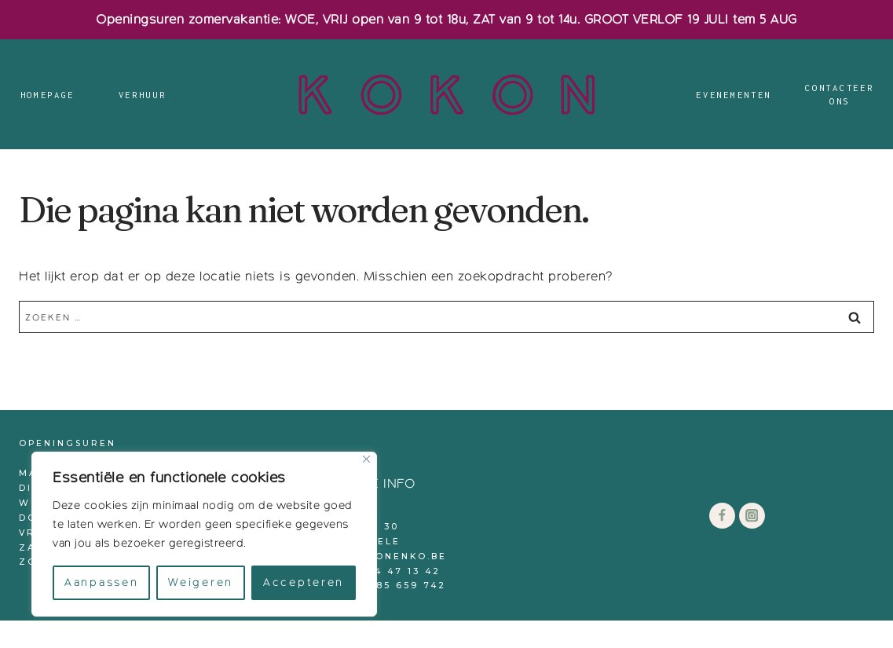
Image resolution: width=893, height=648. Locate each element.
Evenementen (733, 95)
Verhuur (143, 95)
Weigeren (200, 582)
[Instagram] (752, 516)
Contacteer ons (839, 94)
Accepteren (303, 582)
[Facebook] (722, 516)
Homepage (47, 95)
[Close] (366, 459)
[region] (204, 534)
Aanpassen (101, 582)
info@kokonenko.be (378, 556)
